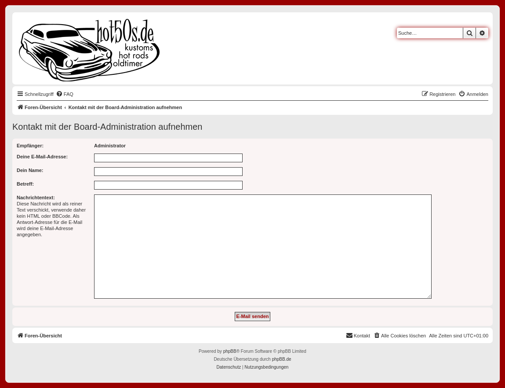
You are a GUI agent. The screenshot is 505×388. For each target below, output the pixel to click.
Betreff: (25, 184)
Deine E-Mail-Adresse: (42, 156)
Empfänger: (30, 145)
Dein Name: (30, 170)
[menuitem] (64, 94)
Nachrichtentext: (36, 197)
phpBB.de (281, 359)
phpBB (229, 351)
